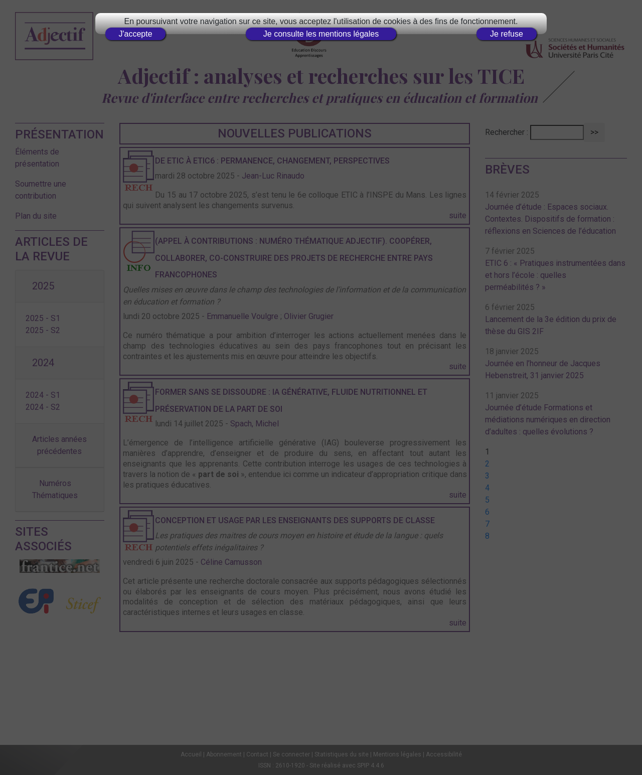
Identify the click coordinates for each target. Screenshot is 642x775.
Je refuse (506, 34)
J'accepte (135, 34)
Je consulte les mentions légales (321, 34)
